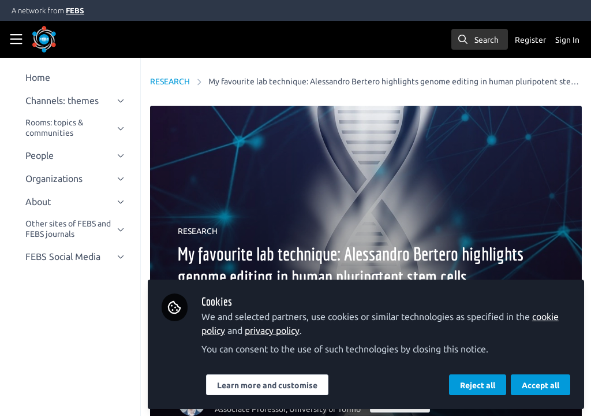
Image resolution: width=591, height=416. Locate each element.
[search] (479, 39)
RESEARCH (177, 81)
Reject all (477, 385)
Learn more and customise (274, 385)
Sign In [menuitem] (567, 39)
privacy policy (279, 330)
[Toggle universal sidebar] (16, 39)
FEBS (75, 10)
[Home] (60, 39)
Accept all (540, 385)
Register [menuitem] (530, 39)
